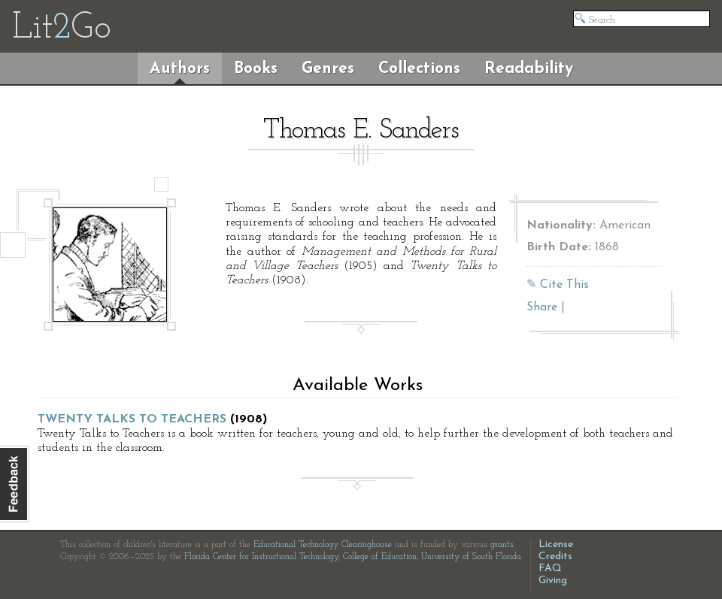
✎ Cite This (557, 285)
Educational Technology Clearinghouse (322, 544)
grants (502, 544)
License (555, 544)
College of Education (380, 556)
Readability (528, 69)
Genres (328, 69)
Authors (180, 69)
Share (541, 307)
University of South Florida (471, 556)
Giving (552, 580)
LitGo (61, 29)
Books (256, 69)
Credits (555, 556)
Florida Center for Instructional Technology (261, 556)
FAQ (550, 568)
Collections (419, 69)
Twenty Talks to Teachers (132, 419)
